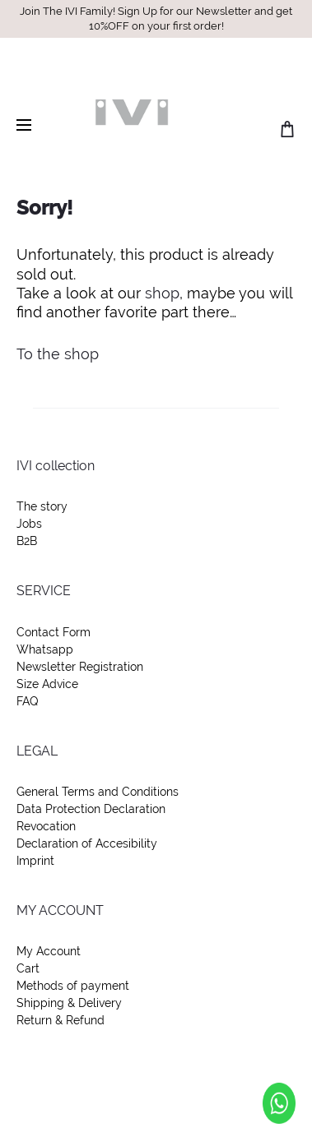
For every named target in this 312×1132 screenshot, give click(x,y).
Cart (28, 968)
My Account (48, 951)
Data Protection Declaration (90, 809)
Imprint (35, 860)
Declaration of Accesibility (86, 843)
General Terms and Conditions (97, 791)
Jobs (29, 523)
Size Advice (47, 684)
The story (42, 506)
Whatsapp (44, 649)
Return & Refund (60, 1020)
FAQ (27, 701)
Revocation (46, 826)
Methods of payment (72, 985)
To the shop (57, 354)
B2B (26, 541)
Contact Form (53, 632)
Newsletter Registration (79, 666)
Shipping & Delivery (69, 1003)
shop (162, 293)
